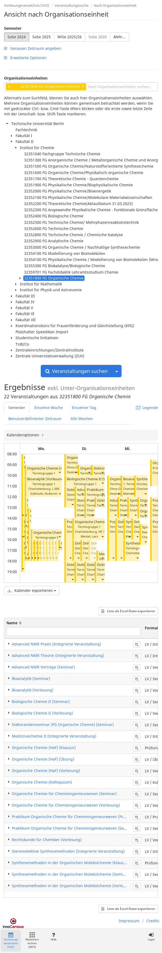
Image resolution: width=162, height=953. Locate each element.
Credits (152, 920)
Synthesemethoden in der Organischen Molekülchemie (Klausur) (70, 862)
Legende (147, 407)
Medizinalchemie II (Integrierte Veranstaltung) (54, 736)
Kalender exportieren (32, 590)
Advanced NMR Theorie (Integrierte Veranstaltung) (58, 655)
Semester (12, 28)
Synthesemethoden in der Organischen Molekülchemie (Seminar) (71, 874)
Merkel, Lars (89, 536)
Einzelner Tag (84, 407)
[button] (22, 515)
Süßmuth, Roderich (43, 493)
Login (151, 936)
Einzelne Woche (48, 407)
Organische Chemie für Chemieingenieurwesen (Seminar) (64, 793)
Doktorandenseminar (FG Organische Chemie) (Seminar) (63, 724)
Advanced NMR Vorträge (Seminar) (43, 667)
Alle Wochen (82, 418)
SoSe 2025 (41, 36)
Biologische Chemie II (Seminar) (92, 479)
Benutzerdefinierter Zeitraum (34, 418)
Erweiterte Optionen (25, 57)
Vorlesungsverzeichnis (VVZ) (26, 5)
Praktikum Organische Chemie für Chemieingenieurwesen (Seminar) (74, 828)
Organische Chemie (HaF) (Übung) (55, 468)
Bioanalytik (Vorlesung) (46, 479)
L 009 (55, 489)
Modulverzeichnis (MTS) (32, 940)
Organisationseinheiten (25, 78)
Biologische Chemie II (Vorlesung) (42, 713)
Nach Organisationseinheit (115, 5)
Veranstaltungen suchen (76, 371)
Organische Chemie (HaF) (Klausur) (44, 747)
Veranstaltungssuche (72, 5)
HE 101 (103, 532)
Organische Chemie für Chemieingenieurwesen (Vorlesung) (66, 805)
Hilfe (53, 936)
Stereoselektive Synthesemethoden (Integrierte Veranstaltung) (68, 851)
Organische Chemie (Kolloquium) (42, 782)
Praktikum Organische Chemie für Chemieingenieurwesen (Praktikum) (75, 816)
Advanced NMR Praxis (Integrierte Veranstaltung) (56, 643)
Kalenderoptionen (23, 434)
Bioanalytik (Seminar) (31, 678)
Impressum (129, 920)
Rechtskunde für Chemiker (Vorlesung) (47, 839)
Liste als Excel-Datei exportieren (128, 611)
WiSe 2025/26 (69, 36)
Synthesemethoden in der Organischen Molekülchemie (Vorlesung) (72, 885)
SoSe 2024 (17, 36)
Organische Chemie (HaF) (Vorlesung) (46, 770)
